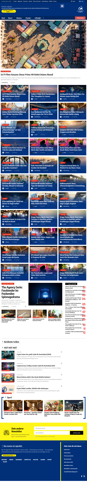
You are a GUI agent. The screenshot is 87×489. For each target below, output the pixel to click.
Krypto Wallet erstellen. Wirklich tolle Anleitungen (32, 388)
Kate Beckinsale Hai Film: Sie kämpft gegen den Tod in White (42, 113)
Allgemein (20, 1)
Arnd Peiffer (48, 410)
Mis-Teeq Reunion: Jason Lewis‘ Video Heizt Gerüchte (42, 274)
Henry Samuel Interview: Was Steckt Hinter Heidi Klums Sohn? (71, 149)
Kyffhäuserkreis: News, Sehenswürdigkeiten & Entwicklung (72, 184)
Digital (62, 91)
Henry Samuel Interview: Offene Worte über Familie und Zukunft (42, 149)
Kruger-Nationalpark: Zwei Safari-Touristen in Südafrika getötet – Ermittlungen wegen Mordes (43, 219)
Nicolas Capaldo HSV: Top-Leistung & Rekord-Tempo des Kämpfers (73, 414)
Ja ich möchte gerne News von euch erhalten (45, 436)
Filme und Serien (37, 1)
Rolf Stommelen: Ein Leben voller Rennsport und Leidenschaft (8, 320)
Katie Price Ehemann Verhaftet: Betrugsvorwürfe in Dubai (13, 274)
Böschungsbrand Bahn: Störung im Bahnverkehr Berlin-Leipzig (72, 113)
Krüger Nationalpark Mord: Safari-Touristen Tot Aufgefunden (72, 274)
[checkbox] (34, 436)
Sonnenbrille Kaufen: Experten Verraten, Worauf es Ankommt (12, 184)
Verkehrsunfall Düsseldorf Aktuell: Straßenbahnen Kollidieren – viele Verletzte (73, 299)
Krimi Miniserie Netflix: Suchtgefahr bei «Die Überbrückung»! (14, 238)
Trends (15, 1)
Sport (3, 317)
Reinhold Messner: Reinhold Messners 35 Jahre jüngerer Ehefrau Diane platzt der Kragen (74, 320)
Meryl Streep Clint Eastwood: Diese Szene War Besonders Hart (72, 256)
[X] (84, 476)
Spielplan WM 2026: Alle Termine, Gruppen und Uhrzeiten (71, 131)
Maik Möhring (5, 82)
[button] (73, 1)
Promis (54, 1)
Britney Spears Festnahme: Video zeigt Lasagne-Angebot (71, 202)
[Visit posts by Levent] (32, 99)
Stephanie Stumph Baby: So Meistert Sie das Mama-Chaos (70, 166)
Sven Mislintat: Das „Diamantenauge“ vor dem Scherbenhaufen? (11, 130)
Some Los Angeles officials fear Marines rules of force (54, 319)
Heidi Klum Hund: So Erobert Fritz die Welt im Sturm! (13, 220)
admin (7, 116)
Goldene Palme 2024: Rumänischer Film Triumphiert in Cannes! (43, 95)
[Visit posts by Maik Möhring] (3, 99)
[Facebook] (82, 476)
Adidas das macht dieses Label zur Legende (23, 319)
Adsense (65, 99)
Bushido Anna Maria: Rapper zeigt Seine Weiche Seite (43, 238)
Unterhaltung (45, 1)
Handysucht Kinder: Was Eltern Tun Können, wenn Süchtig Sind (72, 95)
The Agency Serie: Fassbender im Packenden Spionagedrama (12, 292)
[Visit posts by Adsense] (61, 99)
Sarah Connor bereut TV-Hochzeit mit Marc (38, 319)
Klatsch (30, 1)
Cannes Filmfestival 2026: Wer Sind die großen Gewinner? (14, 166)
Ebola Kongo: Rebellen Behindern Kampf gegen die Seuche (13, 256)
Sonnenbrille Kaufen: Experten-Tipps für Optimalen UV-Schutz (42, 184)
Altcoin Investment (6, 393)
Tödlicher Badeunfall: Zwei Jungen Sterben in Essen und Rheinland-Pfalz (43, 130)
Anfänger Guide (5, 370)
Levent (36, 99)
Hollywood (34, 109)
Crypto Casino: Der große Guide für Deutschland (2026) (34, 354)
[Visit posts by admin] (3, 117)
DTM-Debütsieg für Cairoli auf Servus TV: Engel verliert (12, 202)
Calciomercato (7, 410)
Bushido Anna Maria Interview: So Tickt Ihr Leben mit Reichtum (14, 149)
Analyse (26, 410)
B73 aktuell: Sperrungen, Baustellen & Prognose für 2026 (43, 256)
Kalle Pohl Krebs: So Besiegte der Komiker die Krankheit (42, 166)
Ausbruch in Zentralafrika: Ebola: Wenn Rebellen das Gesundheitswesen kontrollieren (71, 237)
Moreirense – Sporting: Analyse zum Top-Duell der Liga (33, 413)
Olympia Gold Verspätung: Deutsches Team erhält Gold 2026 (52, 414)
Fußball (50, 1)
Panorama (25, 1)
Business (20, 317)
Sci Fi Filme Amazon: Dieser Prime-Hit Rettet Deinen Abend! (27, 74)
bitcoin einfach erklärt (7, 381)
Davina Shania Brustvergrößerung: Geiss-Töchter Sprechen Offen (14, 113)
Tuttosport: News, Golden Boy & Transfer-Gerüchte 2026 (13, 413)
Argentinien (68, 410)
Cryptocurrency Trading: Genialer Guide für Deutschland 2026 (36, 366)
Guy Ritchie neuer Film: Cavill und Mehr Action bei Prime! (42, 202)
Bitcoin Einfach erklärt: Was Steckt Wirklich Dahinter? (33, 377)
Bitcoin (3, 359)
